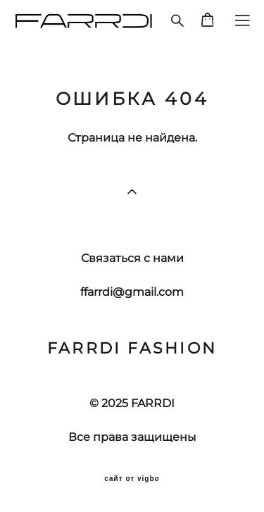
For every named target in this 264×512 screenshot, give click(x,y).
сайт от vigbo (131, 478)
